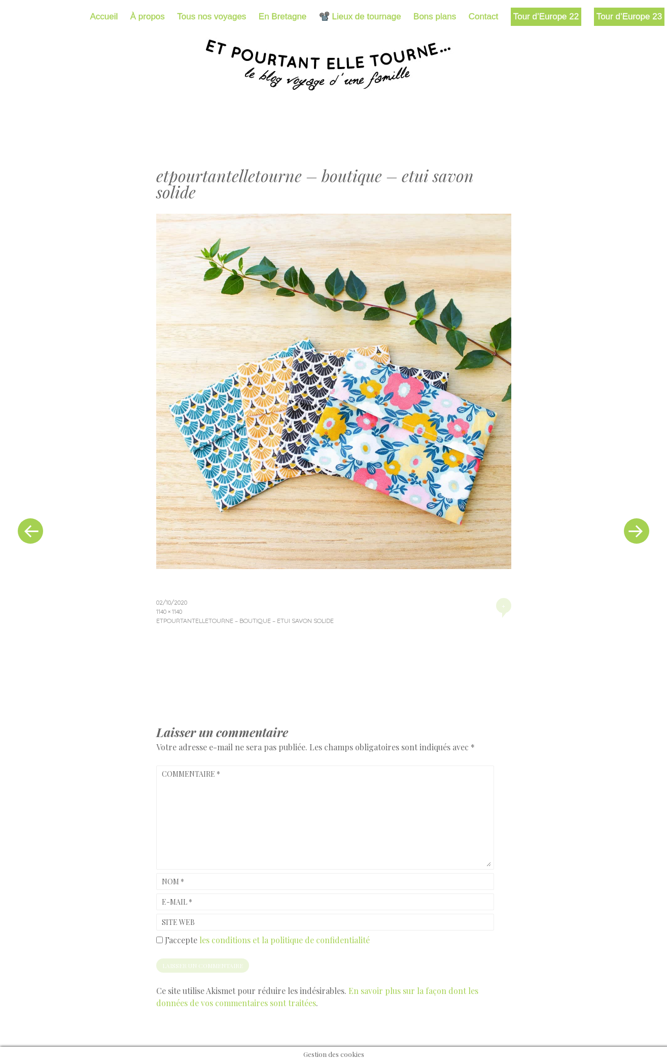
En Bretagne (283, 16)
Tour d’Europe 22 (546, 16)
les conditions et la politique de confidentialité (284, 940)
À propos (147, 16)
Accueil (104, 16)
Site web (178, 922)
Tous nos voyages (211, 16)
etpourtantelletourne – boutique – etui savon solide (245, 620)
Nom (173, 881)
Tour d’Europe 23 (629, 16)
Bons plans (434, 16)
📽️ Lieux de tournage (360, 16)
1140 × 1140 (169, 611)
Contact (484, 16)
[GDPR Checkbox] (159, 940)
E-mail (177, 902)
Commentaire (191, 774)
